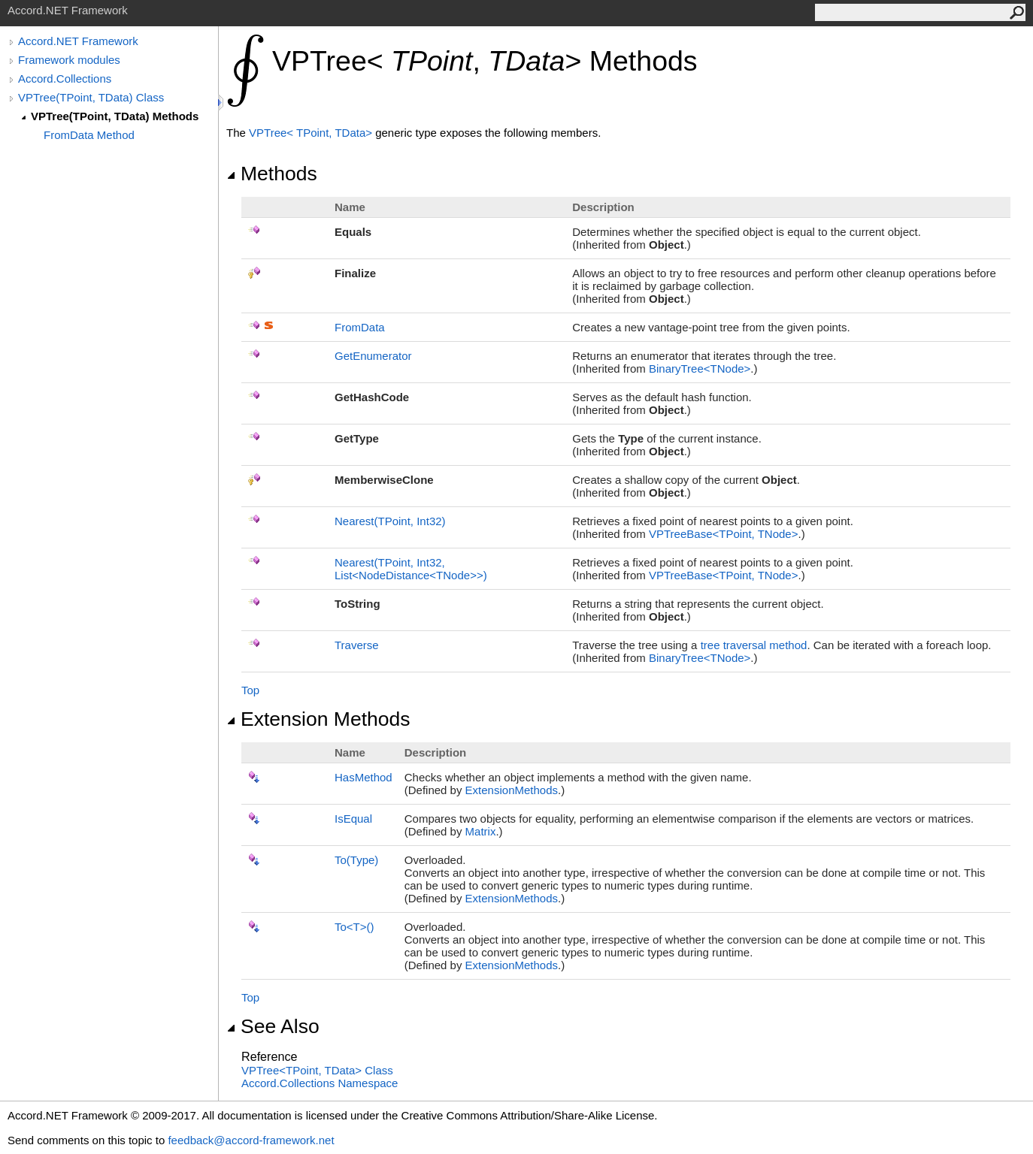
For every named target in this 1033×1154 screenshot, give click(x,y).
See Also (273, 1026)
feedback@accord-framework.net (251, 1140)
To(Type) (356, 859)
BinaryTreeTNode (699, 368)
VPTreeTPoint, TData (312, 132)
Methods (271, 173)
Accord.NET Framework (78, 41)
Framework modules (69, 59)
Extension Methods (318, 719)
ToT (354, 926)
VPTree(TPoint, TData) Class (91, 97)
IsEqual (353, 818)
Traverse (357, 645)
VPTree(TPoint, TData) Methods (114, 116)
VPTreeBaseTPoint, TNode (723, 533)
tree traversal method (754, 645)
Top (250, 690)
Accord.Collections (64, 78)
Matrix (480, 831)
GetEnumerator (373, 355)
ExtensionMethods (511, 790)
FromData (360, 327)
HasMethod (363, 777)
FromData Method (89, 134)
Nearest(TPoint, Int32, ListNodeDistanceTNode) (411, 569)
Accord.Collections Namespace (319, 1083)
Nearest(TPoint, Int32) (390, 521)
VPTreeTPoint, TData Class (317, 1070)
